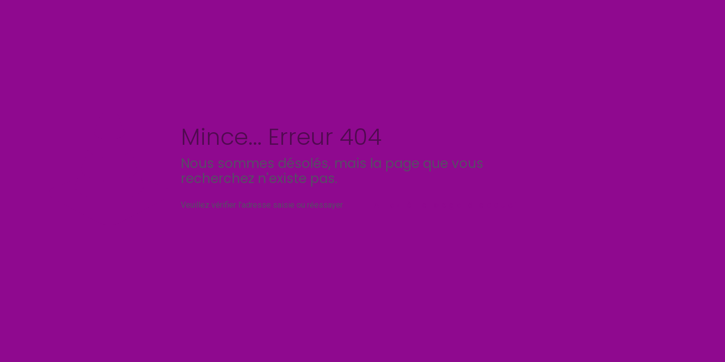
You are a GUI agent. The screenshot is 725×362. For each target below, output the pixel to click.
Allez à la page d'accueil (448, 205)
